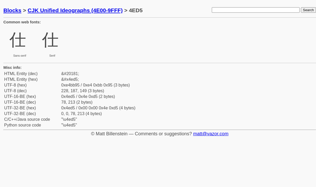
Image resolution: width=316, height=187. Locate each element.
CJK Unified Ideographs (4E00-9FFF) (75, 10)
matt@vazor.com (210, 133)
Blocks (12, 10)
